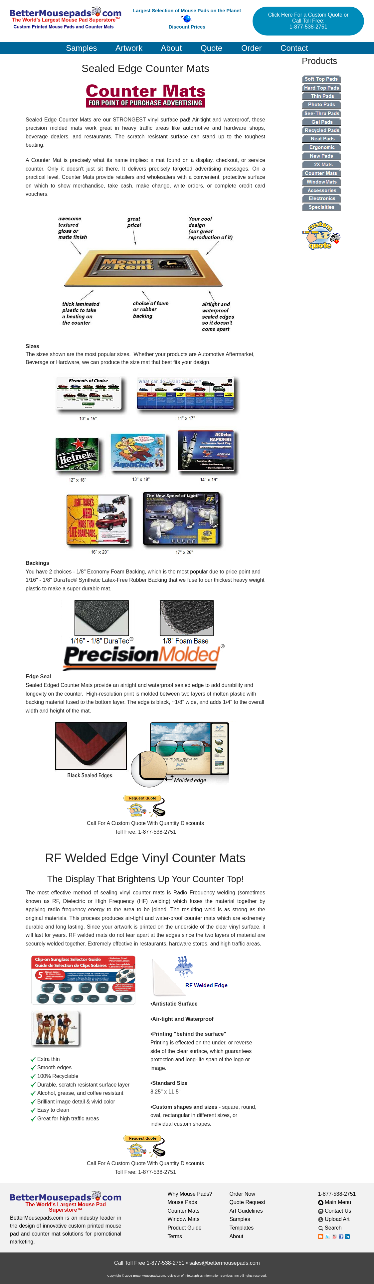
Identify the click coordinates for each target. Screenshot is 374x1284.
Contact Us (334, 1211)
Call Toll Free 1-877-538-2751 (149, 1263)
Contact (294, 47)
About (171, 47)
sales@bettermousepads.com (224, 1263)
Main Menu (334, 1202)
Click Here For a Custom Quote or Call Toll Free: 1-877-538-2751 (308, 21)
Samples (81, 47)
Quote (211, 47)
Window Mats (183, 1219)
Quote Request (247, 1202)
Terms (174, 1236)
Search (335, 1228)
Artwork (128, 47)
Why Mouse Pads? (189, 1194)
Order (251, 47)
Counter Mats (183, 1211)
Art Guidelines (246, 1211)
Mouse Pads (182, 1202)
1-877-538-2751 (337, 1194)
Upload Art (334, 1219)
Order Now (242, 1194)
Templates (241, 1228)
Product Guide (184, 1228)
